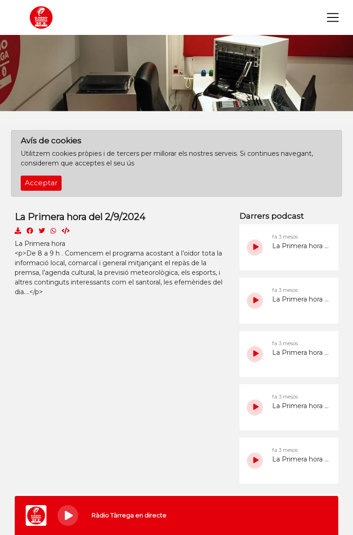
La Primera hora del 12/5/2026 (300, 299)
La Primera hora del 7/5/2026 (300, 459)
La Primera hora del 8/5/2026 (300, 406)
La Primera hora (40, 243)
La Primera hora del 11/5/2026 (300, 352)
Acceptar (41, 183)
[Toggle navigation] (333, 17)
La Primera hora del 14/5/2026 (300, 246)
